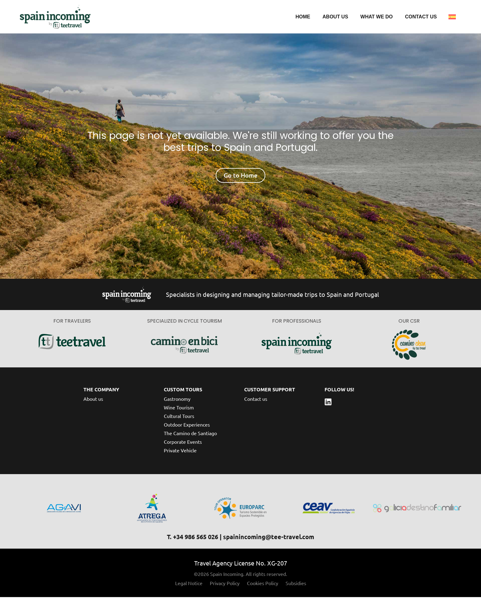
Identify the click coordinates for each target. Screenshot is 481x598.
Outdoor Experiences (187, 425)
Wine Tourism (179, 408)
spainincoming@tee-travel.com (268, 538)
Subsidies (296, 584)
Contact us (421, 17)
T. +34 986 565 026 (192, 538)
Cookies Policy (262, 584)
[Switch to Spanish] (452, 17)
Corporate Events (183, 442)
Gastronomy (177, 400)
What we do (376, 17)
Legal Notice (188, 584)
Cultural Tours (179, 417)
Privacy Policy (225, 584)
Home (302, 17)
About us (335, 17)
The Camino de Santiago (190, 434)
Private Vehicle (180, 451)
